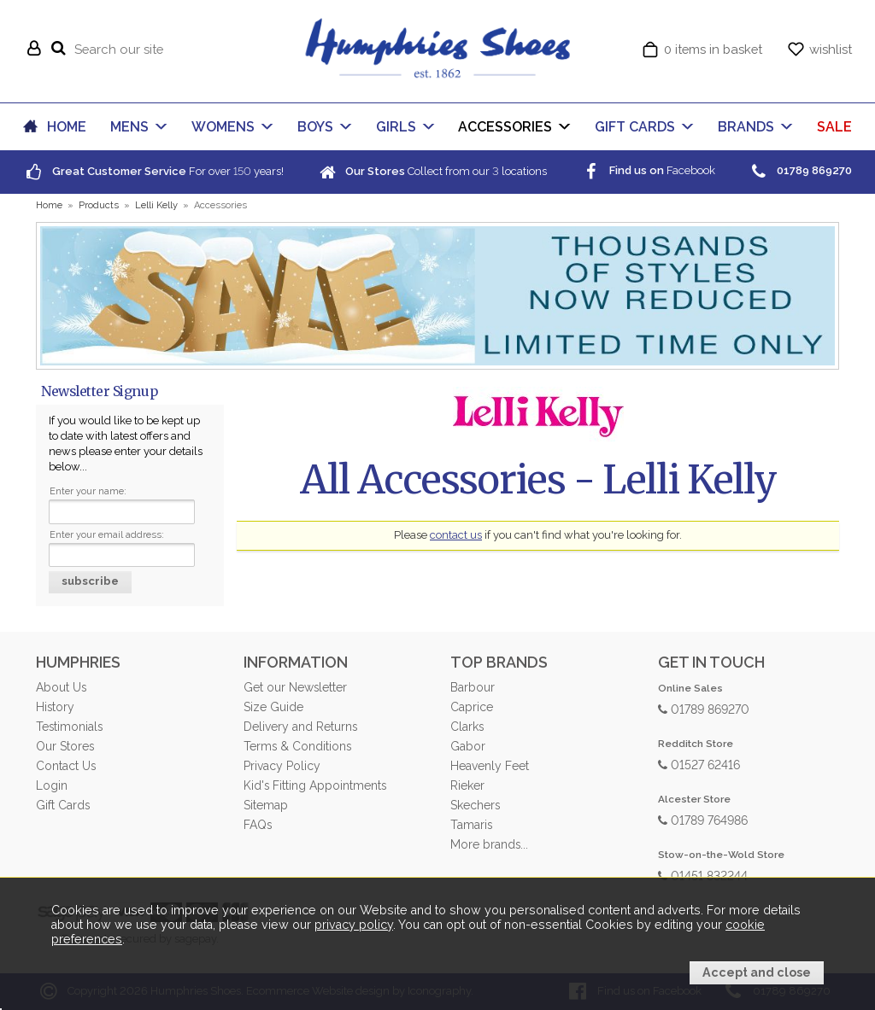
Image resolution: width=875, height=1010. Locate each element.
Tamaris (471, 825)
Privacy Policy (282, 766)
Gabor (467, 746)
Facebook (647, 170)
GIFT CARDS (635, 127)
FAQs (258, 825)
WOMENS (223, 127)
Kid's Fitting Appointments (315, 785)
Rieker (467, 785)
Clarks (467, 726)
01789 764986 (703, 819)
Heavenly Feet (489, 766)
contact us (456, 534)
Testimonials (69, 726)
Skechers (475, 805)
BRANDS (746, 127)
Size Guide (273, 707)
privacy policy (353, 924)
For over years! (153, 171)
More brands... (489, 844)
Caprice (471, 707)
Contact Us (66, 766)
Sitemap (266, 805)
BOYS (315, 127)
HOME (66, 127)
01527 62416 (699, 764)
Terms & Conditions (297, 746)
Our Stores (65, 746)
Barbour (472, 687)
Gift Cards (63, 805)
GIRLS (396, 127)
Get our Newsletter (295, 687)
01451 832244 (703, 875)
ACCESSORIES (505, 127)
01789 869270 (703, 708)
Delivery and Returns (300, 726)
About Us (61, 687)
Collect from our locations (431, 171)
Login (52, 785)
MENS (129, 127)
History (55, 707)
